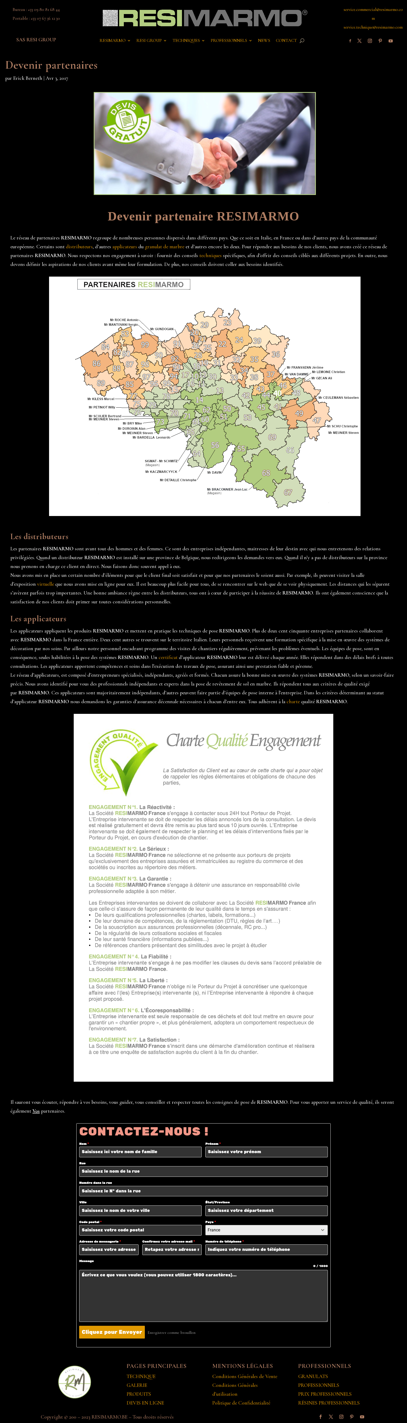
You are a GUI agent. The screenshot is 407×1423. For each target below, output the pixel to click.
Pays (210, 1222)
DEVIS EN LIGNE (145, 1402)
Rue (82, 1163)
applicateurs (124, 247)
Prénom (213, 1144)
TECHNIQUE (141, 1375)
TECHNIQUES (186, 41)
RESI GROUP (149, 41)
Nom (84, 1144)
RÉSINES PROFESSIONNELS (329, 1402)
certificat (168, 657)
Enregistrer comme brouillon (174, 1332)
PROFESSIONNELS (229, 41)
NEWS (264, 41)
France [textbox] (214, 1230)
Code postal (90, 1222)
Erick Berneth (27, 78)
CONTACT (286, 41)
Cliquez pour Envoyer (112, 1332)
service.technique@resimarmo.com (373, 27)
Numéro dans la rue (95, 1183)
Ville (82, 1202)
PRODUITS (139, 1393)
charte (293, 702)
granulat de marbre (164, 247)
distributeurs (79, 247)
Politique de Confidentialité (241, 1402)
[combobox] (266, 1230)
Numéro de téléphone (224, 1242)
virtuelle (45, 584)
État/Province (217, 1202)
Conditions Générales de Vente (244, 1375)
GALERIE (137, 1384)
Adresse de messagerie (100, 1242)
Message (86, 1261)
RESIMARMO (113, 41)
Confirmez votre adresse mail (168, 1242)
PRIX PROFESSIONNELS (325, 1393)
